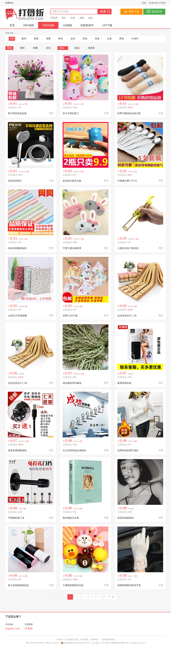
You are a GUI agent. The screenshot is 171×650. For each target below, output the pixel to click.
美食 (97, 38)
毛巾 (64, 18)
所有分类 (9, 33)
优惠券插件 (87, 25)
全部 (12, 38)
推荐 (22, 48)
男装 (121, 38)
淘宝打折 (74, 639)
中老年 (134, 38)
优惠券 (91, 48)
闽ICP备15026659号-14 (36, 643)
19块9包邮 (48, 25)
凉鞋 (81, 18)
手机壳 (53, 18)
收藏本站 (9, 3)
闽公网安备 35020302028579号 (75, 643)
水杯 (72, 18)
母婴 (48, 38)
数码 (24, 38)
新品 (77, 48)
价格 (62, 48)
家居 (36, 38)
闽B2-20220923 (52, 643)
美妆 (85, 38)
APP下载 (107, 25)
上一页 (60, 597)
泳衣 (90, 18)
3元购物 (67, 25)
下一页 (110, 597)
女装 (109, 38)
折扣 (48, 48)
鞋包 (60, 38)
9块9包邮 (28, 25)
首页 (12, 25)
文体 (72, 38)
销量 (35, 48)
